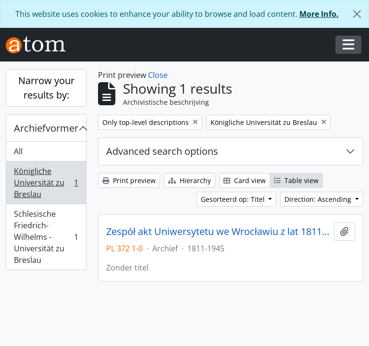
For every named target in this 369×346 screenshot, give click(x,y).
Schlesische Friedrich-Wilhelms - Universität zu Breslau (45, 237)
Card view (244, 180)
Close (158, 75)
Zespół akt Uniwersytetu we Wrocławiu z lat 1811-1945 (218, 231)
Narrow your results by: (46, 87)
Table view (296, 180)
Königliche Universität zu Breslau (45, 182)
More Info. (319, 14)
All (18, 151)
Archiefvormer (46, 128)
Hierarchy (189, 180)
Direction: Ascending (318, 199)
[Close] (357, 13)
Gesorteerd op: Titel (234, 199)
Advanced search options (162, 151)
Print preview (129, 180)
